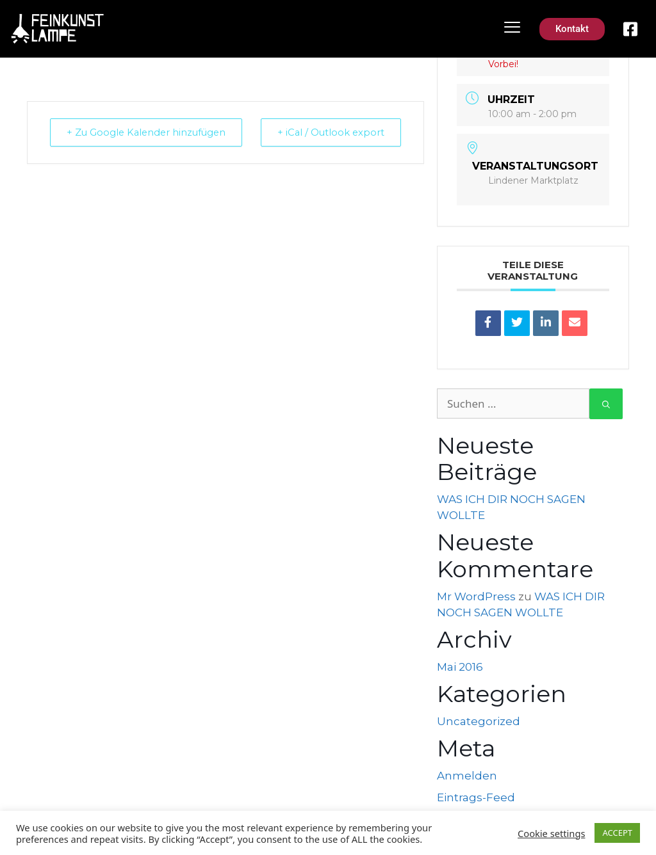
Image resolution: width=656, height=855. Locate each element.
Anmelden (467, 775)
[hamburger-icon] (512, 29)
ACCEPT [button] (617, 832)
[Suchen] (606, 403)
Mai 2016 (460, 666)
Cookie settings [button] (551, 833)
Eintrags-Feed (476, 797)
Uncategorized (478, 721)
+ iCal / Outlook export (370, 140)
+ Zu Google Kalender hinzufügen (112, 140)
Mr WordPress (476, 596)
